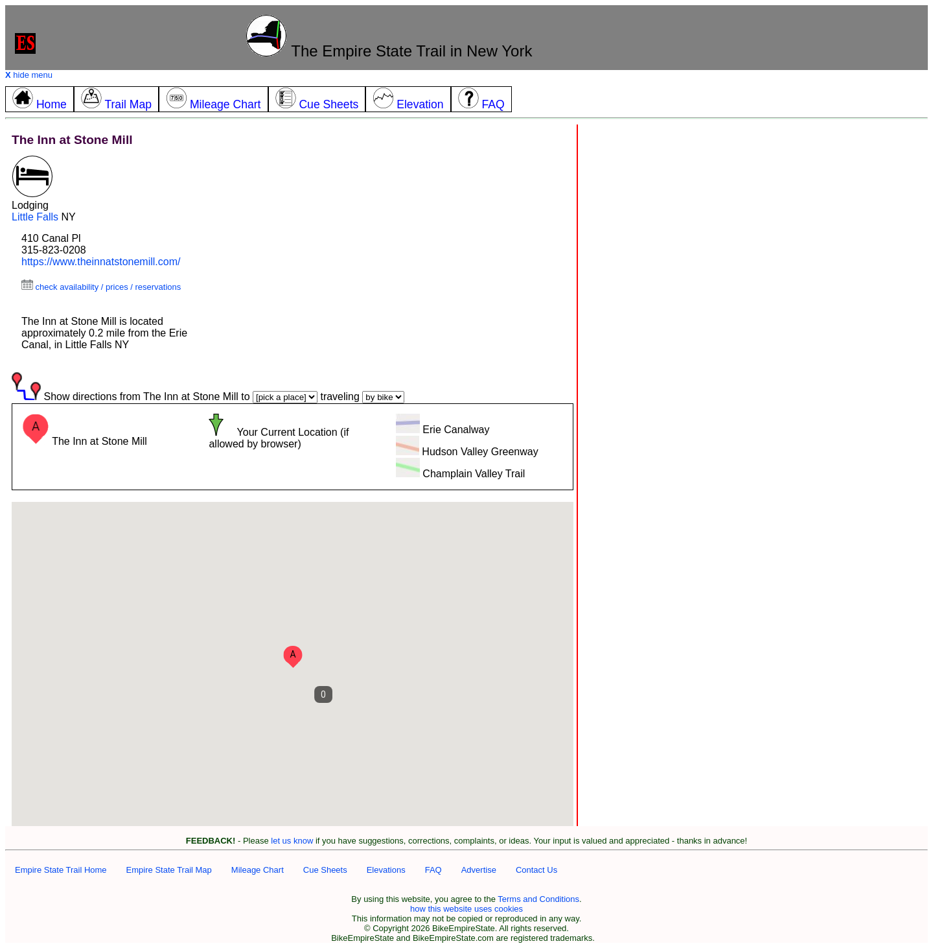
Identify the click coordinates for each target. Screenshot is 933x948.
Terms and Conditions (538, 899)
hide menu (28, 75)
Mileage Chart (257, 870)
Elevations (386, 870)
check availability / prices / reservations (101, 287)
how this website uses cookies (466, 909)
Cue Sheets (325, 870)
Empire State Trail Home (61, 870)
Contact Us (536, 870)
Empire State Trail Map (169, 870)
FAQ (433, 870)
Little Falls (35, 216)
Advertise (478, 870)
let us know (292, 841)
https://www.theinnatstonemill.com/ (100, 261)
